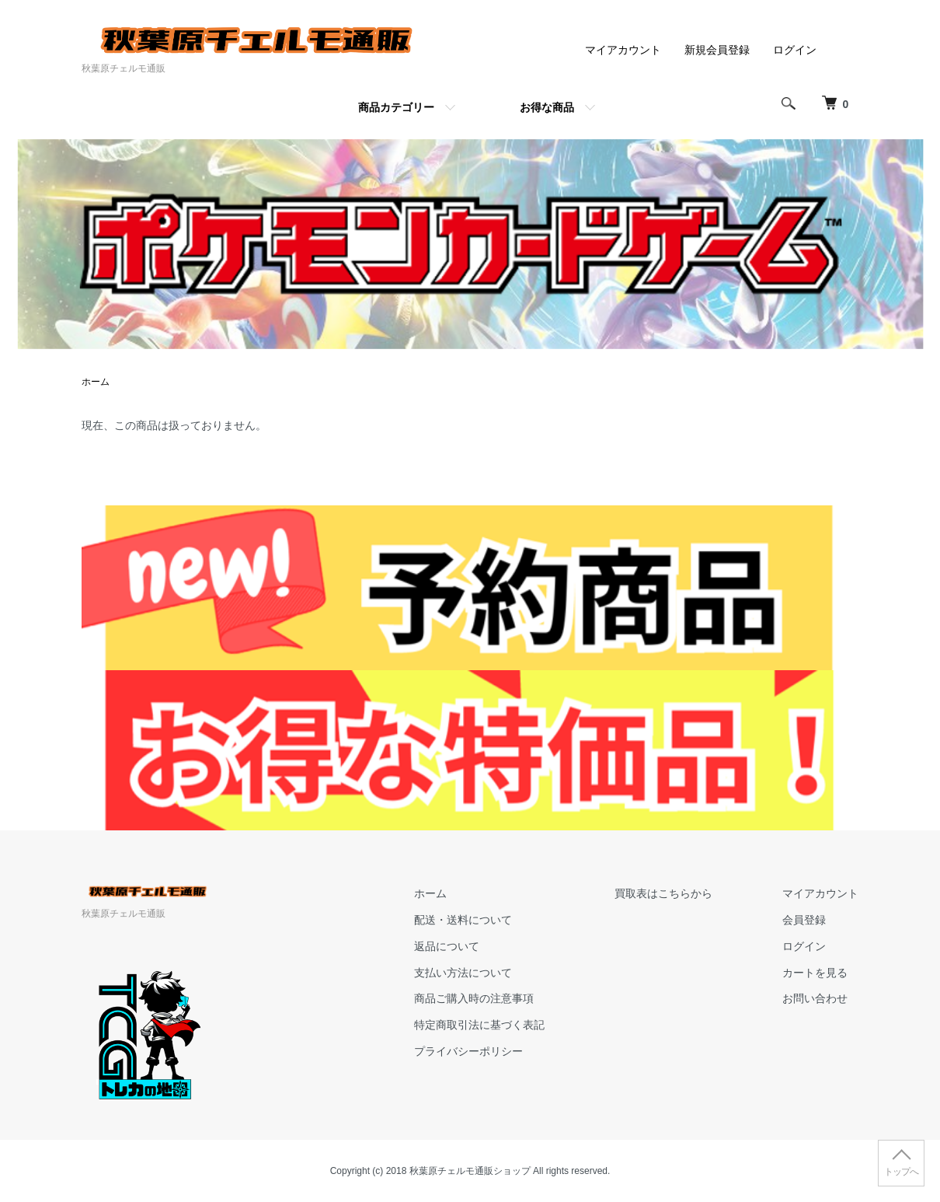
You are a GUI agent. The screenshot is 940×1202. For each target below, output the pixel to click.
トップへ (901, 1171)
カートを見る (815, 972)
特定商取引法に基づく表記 (479, 1025)
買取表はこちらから (663, 893)
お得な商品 (547, 107)
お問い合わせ (815, 998)
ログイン (794, 50)
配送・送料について (463, 920)
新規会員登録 (717, 50)
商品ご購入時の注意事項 (474, 998)
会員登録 (804, 920)
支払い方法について (463, 972)
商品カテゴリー (396, 107)
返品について (446, 946)
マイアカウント (623, 50)
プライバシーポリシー (468, 1051)
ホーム (96, 381)
